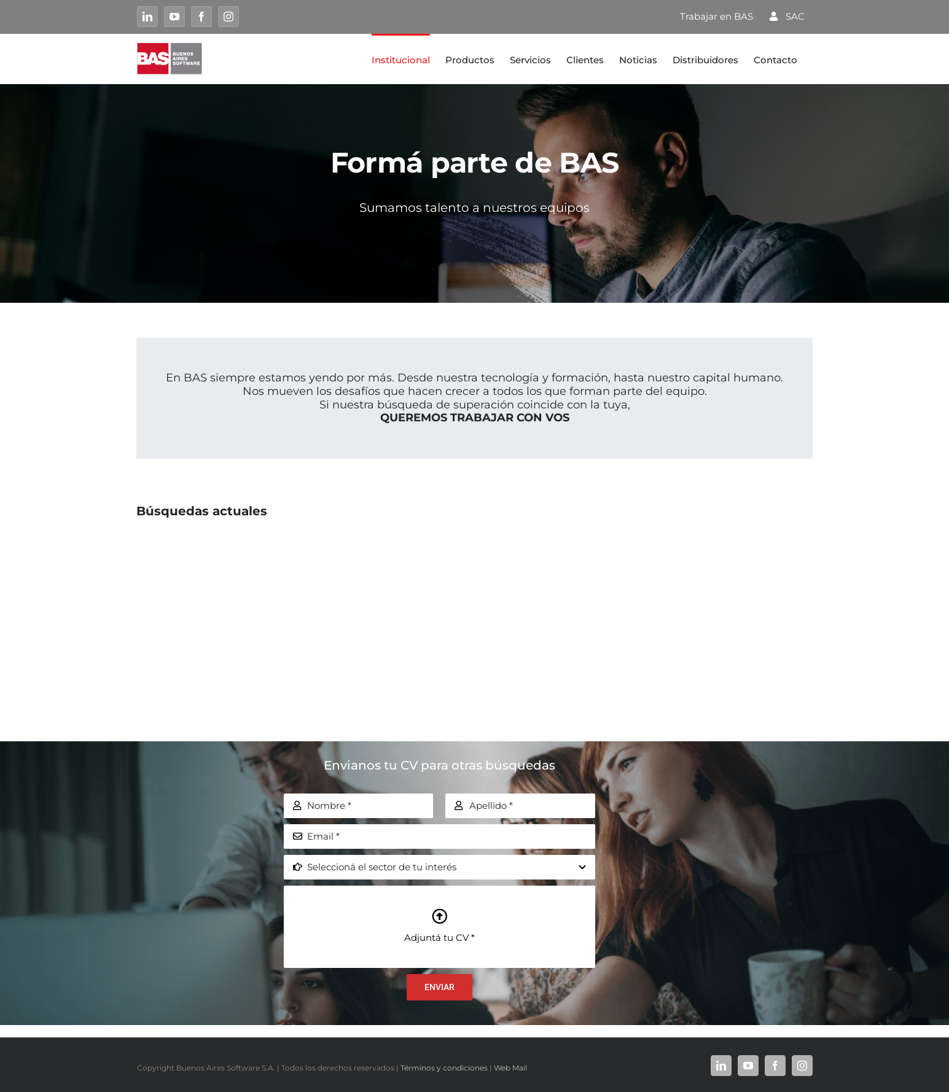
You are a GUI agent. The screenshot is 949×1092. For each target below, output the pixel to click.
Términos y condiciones (444, 1067)
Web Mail (510, 1067)
